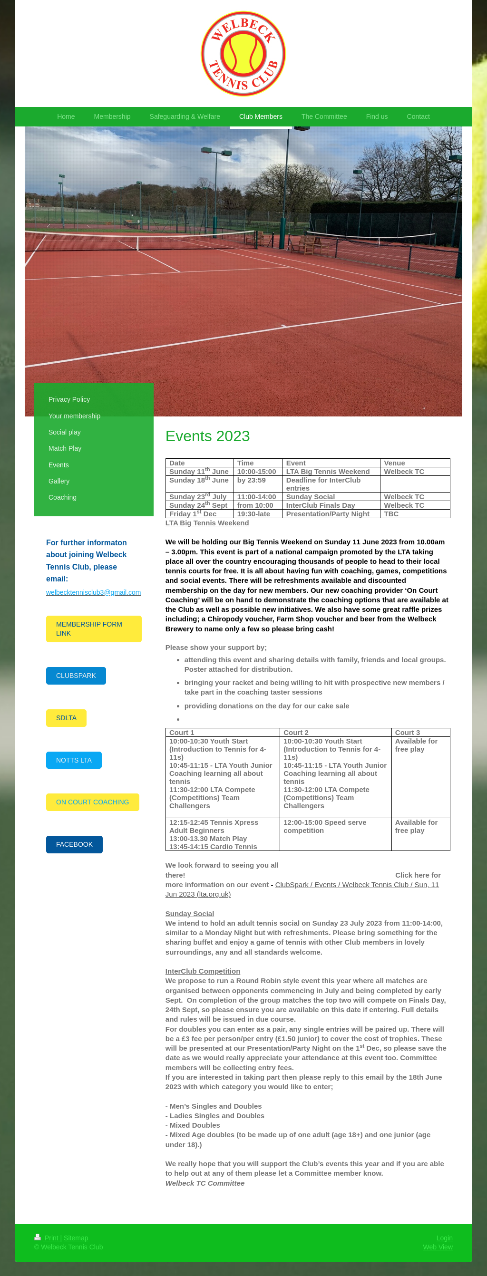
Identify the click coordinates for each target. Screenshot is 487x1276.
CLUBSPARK (76, 675)
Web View (438, 1247)
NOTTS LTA (74, 760)
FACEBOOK (74, 844)
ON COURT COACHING (92, 802)
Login (445, 1238)
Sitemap (76, 1238)
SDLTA (66, 718)
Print (47, 1238)
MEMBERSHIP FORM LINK (89, 628)
